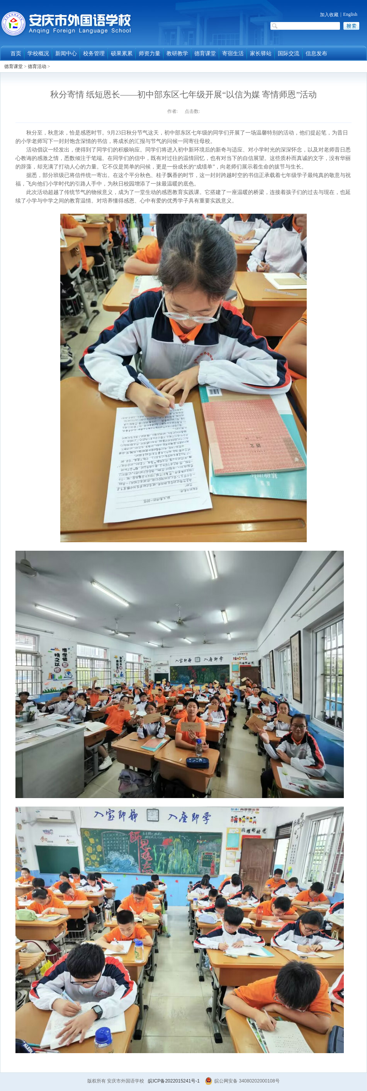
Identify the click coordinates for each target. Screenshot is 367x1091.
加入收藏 (329, 14)
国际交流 (288, 53)
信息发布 (316, 53)
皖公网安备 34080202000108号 (242, 1081)
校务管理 (94, 53)
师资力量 (149, 53)
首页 (15, 53)
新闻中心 (66, 53)
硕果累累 (122, 53)
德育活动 (37, 66)
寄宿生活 (233, 53)
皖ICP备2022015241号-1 (173, 1081)
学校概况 (38, 53)
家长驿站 (261, 53)
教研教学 (177, 53)
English (350, 14)
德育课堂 (205, 53)
